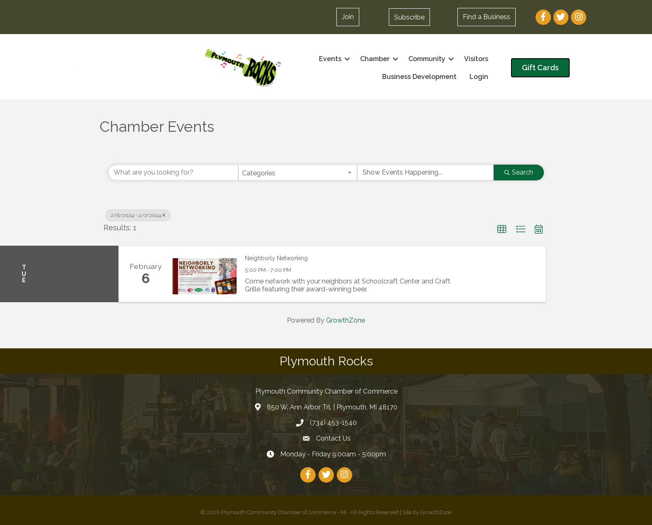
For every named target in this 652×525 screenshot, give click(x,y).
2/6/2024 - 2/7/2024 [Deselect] (138, 215)
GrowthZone (345, 320)
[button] (347, 17)
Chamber (375, 59)
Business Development (419, 77)
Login (478, 77)
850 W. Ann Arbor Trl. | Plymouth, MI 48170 (332, 407)
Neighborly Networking (276, 258)
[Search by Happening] (425, 172)
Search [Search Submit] (518, 172)
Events (330, 59)
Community (426, 59)
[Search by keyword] (173, 172)
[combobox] (298, 172)
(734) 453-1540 (333, 422)
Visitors (476, 59)
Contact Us (333, 438)
